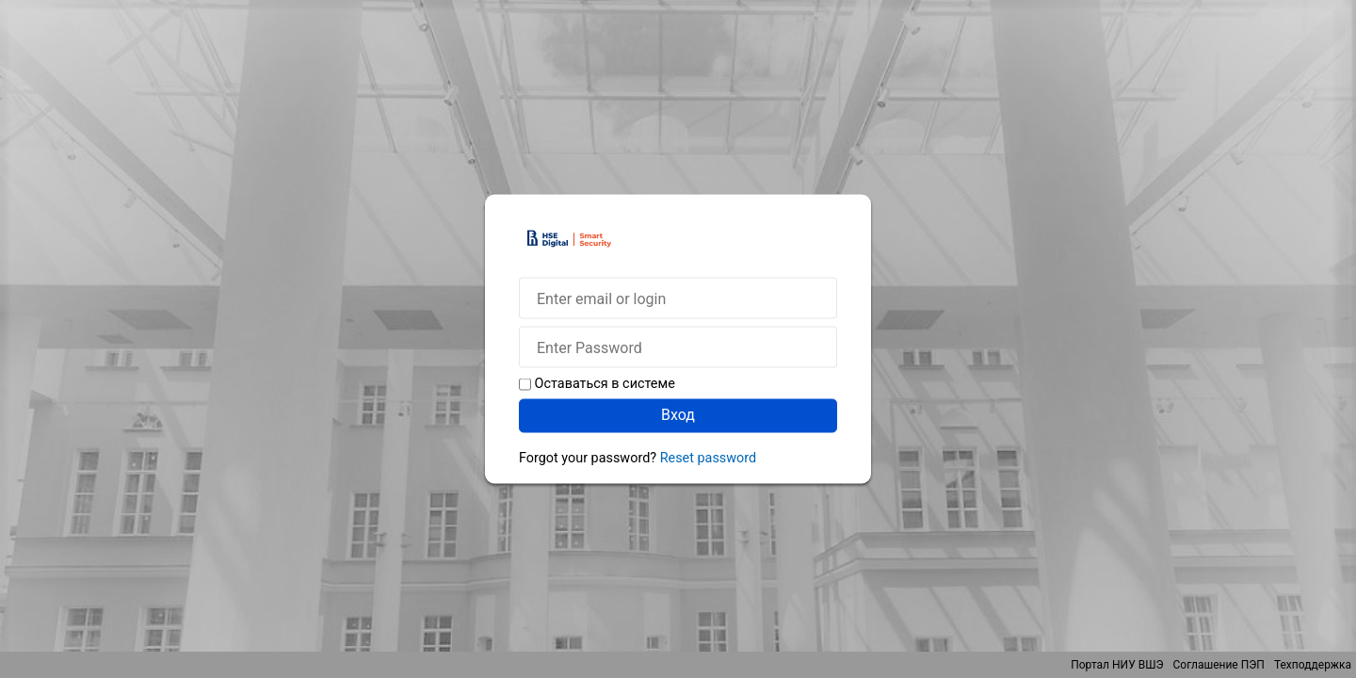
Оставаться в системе (605, 384)
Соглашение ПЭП (1219, 664)
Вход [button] (678, 415)
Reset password (708, 458)
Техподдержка (1312, 664)
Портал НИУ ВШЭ (1117, 664)
